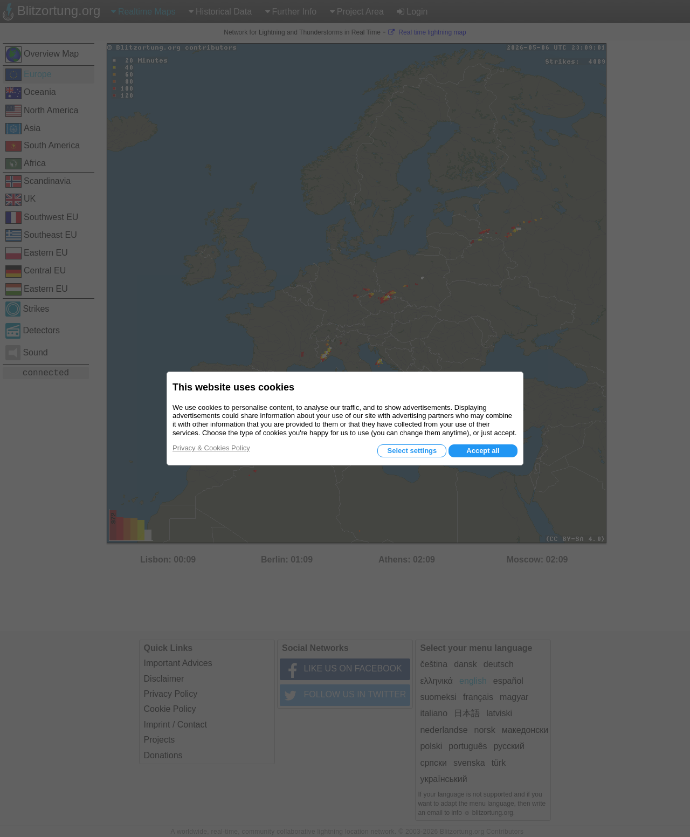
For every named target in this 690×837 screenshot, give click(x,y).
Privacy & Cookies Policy (211, 448)
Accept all (482, 451)
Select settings (412, 451)
